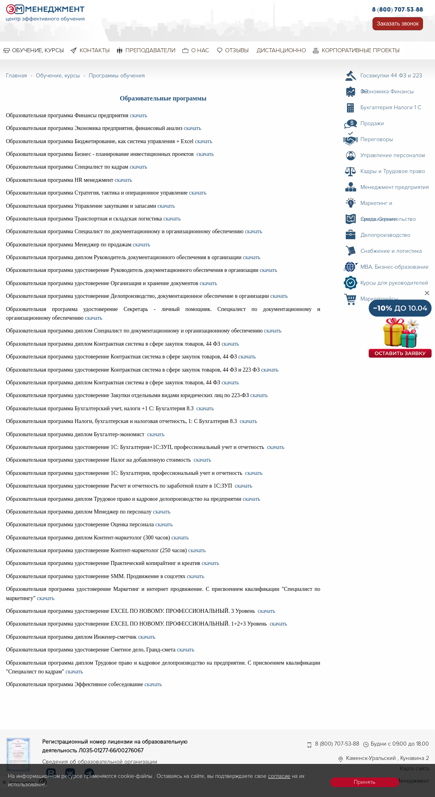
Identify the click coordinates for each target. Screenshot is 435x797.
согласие (279, 776)
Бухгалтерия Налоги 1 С (391, 107)
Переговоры (377, 139)
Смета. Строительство (388, 219)
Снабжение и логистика (391, 251)
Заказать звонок (398, 23)
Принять (364, 782)
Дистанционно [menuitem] (281, 50)
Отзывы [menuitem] (237, 50)
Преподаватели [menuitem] (150, 50)
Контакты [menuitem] (95, 50)
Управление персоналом (393, 155)
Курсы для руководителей (394, 282)
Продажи (372, 123)
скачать (137, 115)
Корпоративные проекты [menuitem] (361, 50)
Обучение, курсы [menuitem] (38, 50)
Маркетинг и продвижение (378, 205)
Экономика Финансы (387, 91)
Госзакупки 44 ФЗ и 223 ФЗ (391, 77)
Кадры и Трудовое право (393, 171)
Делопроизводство (385, 235)
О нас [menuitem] (200, 50)
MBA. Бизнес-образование (395, 267)
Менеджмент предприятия (395, 187)
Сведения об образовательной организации (99, 761)
